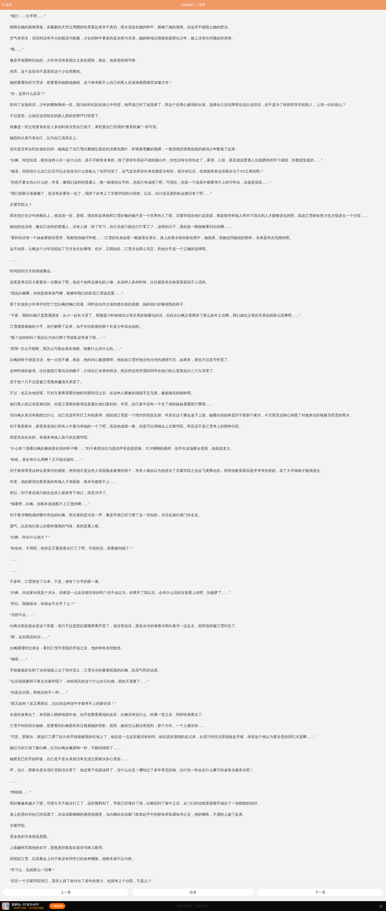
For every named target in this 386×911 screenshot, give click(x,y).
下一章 (320, 892)
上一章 (66, 892)
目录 (193, 892)
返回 (8, 5)
